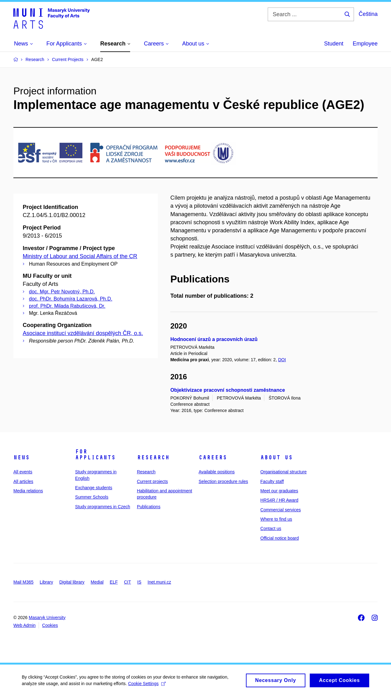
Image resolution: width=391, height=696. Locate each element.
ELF (114, 582)
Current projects (152, 481)
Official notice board (279, 538)
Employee (365, 43)
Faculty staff (272, 481)
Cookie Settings (147, 685)
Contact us (270, 528)
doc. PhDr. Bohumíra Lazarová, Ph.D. (70, 298)
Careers (213, 457)
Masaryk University (47, 617)
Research (153, 457)
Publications (149, 506)
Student (333, 43)
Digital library (71, 582)
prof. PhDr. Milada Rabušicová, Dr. (67, 306)
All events (22, 471)
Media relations (28, 490)
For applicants (95, 454)
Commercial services (280, 509)
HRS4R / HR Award (279, 500)
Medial (97, 582)
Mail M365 (23, 582)
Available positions (217, 471)
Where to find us (276, 519)
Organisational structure (283, 471)
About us (276, 457)
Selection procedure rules (223, 481)
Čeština (368, 14)
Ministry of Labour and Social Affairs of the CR (80, 256)
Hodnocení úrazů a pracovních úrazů (213, 339)
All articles (23, 481)
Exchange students (93, 487)
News (21, 457)
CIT (127, 582)
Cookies (50, 625)
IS (139, 582)
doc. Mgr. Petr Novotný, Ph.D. (62, 291)
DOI (282, 359)
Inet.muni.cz (159, 582)
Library (46, 582)
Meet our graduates (279, 490)
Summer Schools (91, 497)
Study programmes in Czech (102, 506)
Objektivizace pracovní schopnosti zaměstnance (227, 390)
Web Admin (24, 625)
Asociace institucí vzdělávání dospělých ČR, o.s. (83, 333)
